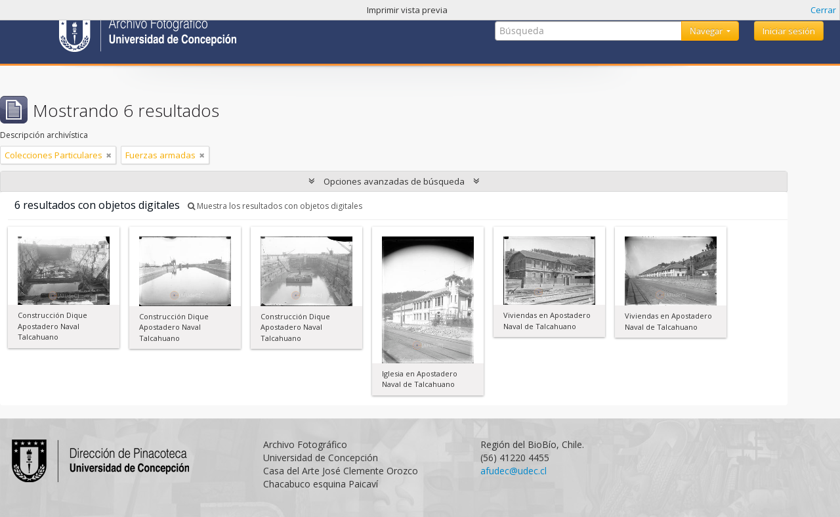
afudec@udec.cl (513, 470)
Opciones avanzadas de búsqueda (394, 181)
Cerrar (823, 10)
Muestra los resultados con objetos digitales (275, 206)
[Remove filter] (109, 155)
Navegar (707, 31)
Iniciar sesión (789, 31)
